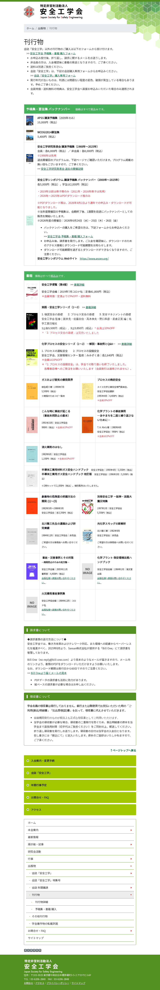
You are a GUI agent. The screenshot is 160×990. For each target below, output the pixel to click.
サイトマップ (36, 938)
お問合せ (28, 983)
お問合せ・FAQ (40, 797)
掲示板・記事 (36, 844)
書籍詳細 (79, 284)
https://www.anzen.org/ (94, 258)
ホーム (30, 28)
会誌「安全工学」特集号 (45, 880)
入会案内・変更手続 (42, 761)
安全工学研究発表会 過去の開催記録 (62, 169)
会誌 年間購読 (40, 887)
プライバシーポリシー (58, 983)
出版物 (42, 28)
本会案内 (33, 830)
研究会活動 (34, 851)
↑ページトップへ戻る (123, 750)
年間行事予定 (39, 785)
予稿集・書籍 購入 (44, 909)
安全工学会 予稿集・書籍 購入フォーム (53, 53)
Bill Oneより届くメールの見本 (49, 673)
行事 (31, 859)
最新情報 (33, 837)
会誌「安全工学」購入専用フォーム (55, 75)
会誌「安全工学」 (41, 773)
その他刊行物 (39, 916)
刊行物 (35, 895)
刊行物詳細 (40, 902)
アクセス (36, 810)
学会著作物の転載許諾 (44, 923)
